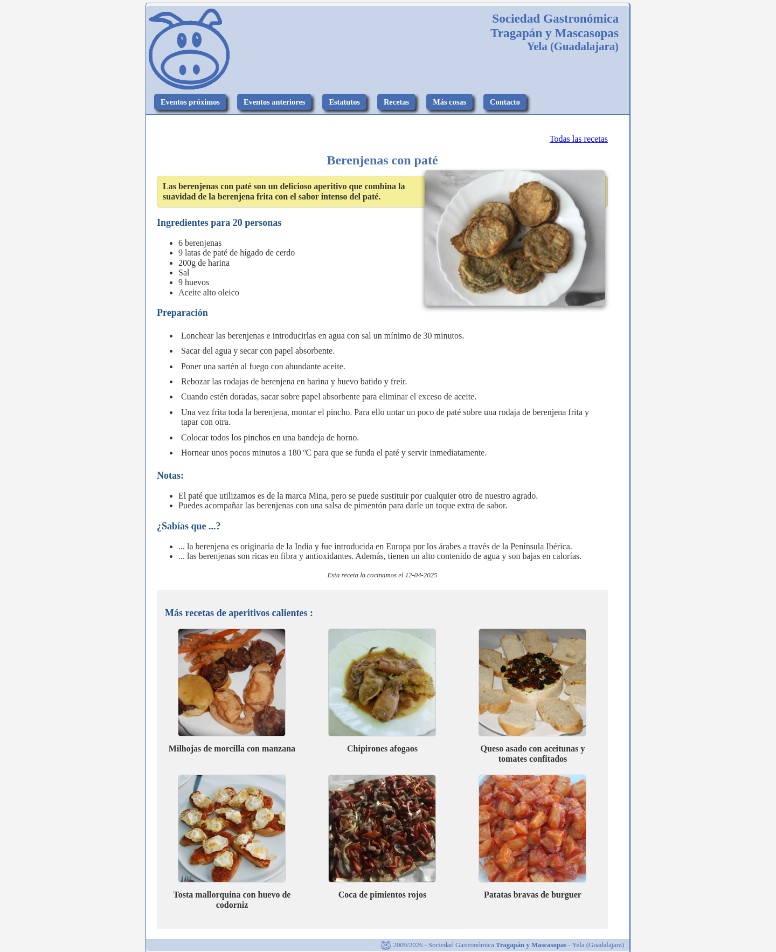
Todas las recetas (579, 138)
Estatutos (344, 102)
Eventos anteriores (274, 102)
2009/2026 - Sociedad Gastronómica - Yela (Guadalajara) (502, 945)
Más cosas (449, 102)
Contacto (505, 102)
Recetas (396, 102)
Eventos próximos (190, 102)
